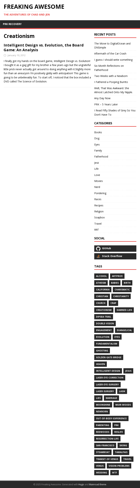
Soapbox (99, 217)
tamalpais (121, 452)
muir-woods (123, 404)
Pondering (100, 193)
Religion (99, 211)
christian (102, 296)
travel (127, 459)
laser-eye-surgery (107, 384)
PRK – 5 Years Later (106, 104)
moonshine (103, 404)
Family (98, 150)
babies (115, 282)
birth (127, 282)
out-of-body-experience (111, 418)
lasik (122, 391)
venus (100, 465)
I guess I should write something (113, 59)
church (100, 303)
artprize (117, 276)
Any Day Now (102, 98)
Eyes (97, 144)
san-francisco (105, 445)
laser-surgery (105, 391)
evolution (102, 337)
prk (116, 425)
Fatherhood (101, 156)
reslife (118, 431)
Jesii (96, 162)
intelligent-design (108, 370)
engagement (104, 330)
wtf (114, 472)
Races (97, 199)
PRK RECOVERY (12, 24)
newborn (102, 411)
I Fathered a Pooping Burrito (111, 82)
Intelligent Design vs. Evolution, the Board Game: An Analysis (44, 47)
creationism (104, 310)
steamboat (103, 452)
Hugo (81, 484)
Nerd (97, 187)
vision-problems (119, 465)
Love (97, 175)
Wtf (96, 229)
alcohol (101, 276)
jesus (128, 370)
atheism (101, 282)
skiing (123, 445)
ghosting (102, 350)
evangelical (124, 330)
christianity (121, 296)
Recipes (98, 205)
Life (96, 168)
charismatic (122, 289)
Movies (98, 181)
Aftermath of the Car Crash (110, 53)
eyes (117, 337)
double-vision (105, 323)
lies (98, 398)
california (103, 289)
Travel (98, 223)
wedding (101, 472)
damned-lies (124, 310)
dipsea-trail (103, 316)
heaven (100, 364)
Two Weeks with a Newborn (111, 76)
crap (113, 303)
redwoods (102, 431)
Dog (96, 138)
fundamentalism (106, 343)
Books (98, 132)
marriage (111, 398)
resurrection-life (107, 438)
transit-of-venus (107, 459)
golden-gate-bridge (108, 357)
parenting (102, 425)
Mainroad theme (97, 484)
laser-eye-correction (109, 377)
